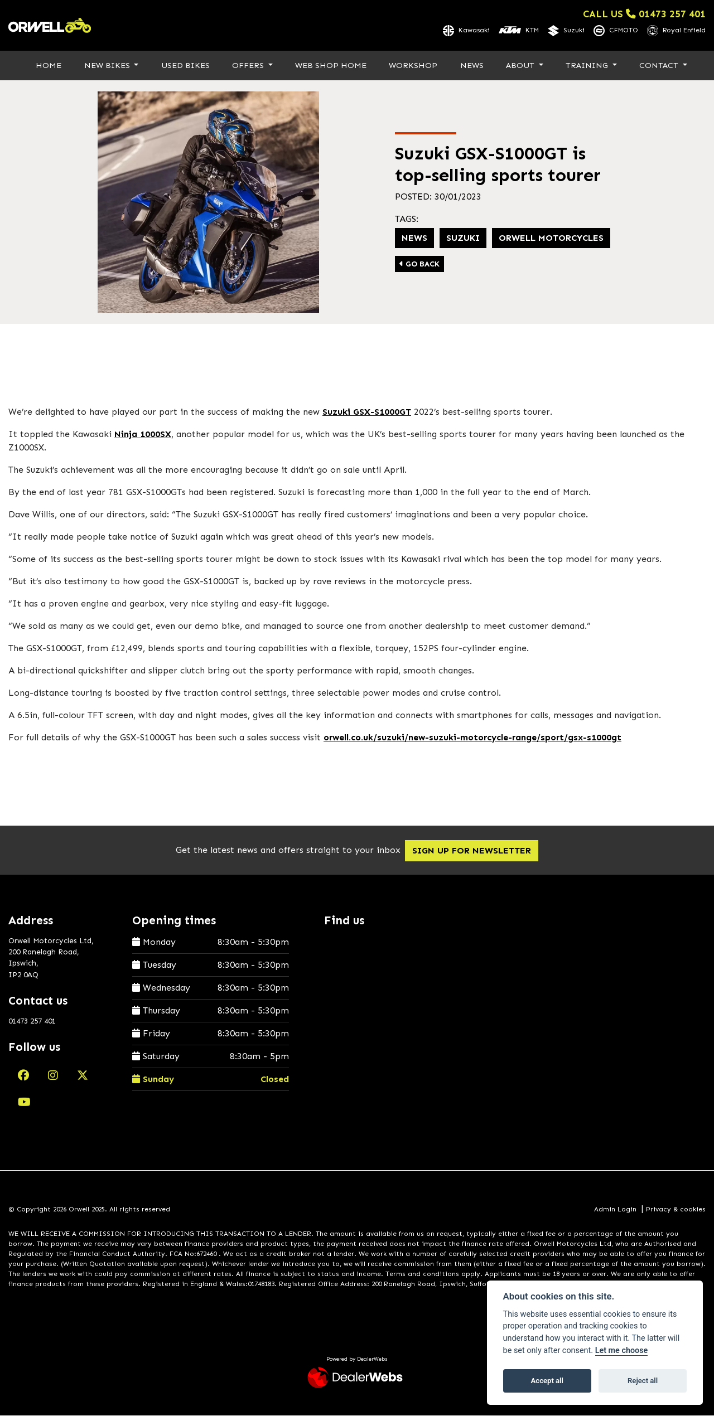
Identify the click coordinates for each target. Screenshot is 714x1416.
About (521, 66)
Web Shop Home (330, 66)
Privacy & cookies (676, 1210)
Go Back (419, 264)
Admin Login (615, 1210)
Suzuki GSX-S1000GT (366, 412)
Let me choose (621, 1350)
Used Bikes (185, 66)
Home (48, 66)
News (472, 66)
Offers (249, 66)
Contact (660, 66)
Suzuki (463, 238)
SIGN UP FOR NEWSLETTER (477, 851)
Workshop (413, 66)
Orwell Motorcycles (551, 238)
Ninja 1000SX (142, 434)
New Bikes (108, 66)
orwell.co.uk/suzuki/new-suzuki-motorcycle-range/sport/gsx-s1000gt (472, 738)
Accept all (547, 1380)
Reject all (643, 1380)
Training (588, 66)
